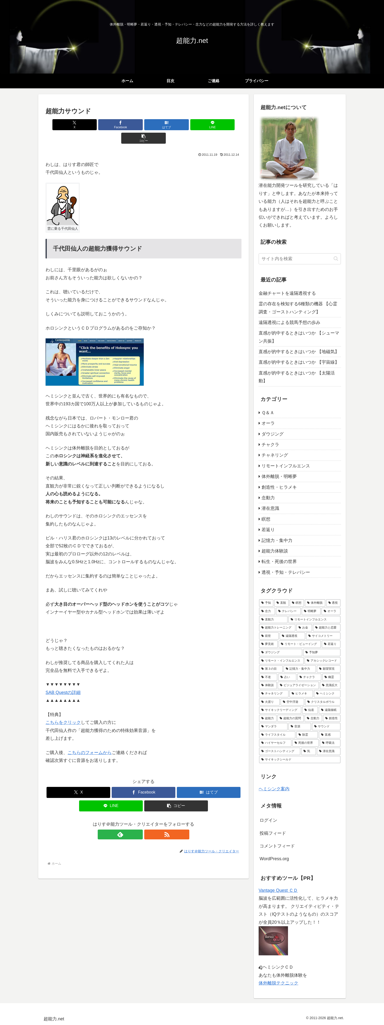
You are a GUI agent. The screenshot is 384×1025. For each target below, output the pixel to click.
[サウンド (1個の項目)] (326, 726)
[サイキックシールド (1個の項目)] (299, 759)
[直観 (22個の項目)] (281, 603)
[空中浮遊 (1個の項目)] (292, 702)
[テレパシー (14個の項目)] (288, 611)
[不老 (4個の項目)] (268, 677)
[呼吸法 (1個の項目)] (330, 743)
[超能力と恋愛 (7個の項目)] (326, 627)
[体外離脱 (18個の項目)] (315, 603)
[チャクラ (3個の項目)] (309, 677)
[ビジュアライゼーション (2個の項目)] (298, 685)
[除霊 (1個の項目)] (307, 735)
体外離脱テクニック (278, 983)
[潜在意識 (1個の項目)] (328, 751)
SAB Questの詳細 (63, 679)
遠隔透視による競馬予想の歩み (289, 322)
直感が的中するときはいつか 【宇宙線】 (299, 362)
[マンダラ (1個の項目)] (273, 726)
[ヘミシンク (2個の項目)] (327, 693)
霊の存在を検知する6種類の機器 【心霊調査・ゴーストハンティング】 (298, 307)
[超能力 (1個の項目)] (267, 718)
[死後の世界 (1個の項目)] (305, 743)
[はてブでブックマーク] (143, 124)
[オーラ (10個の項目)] (331, 611)
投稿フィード (273, 833)
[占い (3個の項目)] (287, 677)
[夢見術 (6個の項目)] (268, 644)
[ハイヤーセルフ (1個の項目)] (275, 743)
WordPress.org (274, 858)
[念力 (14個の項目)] (267, 611)
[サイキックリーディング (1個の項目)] (280, 710)
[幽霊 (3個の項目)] (331, 677)
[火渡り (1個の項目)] (269, 702)
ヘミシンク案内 (274, 788)
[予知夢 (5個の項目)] (321, 652)
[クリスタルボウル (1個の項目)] (322, 702)
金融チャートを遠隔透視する (287, 293)
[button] (209, 124)
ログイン (268, 820)
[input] (300, 258)
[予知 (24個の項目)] (266, 603)
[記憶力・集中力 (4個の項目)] (300, 669)
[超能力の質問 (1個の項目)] (290, 718)
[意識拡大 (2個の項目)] (330, 685)
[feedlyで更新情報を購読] (138, 821)
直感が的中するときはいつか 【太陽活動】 (297, 377)
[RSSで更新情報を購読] (149, 821)
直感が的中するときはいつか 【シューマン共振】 (299, 337)
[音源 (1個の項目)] (299, 726)
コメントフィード (277, 846)
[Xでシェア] (77, 124)
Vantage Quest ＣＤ (278, 890)
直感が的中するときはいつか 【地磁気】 (299, 351)
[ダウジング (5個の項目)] (280, 652)
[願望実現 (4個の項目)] (328, 669)
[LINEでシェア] (176, 124)
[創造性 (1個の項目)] (331, 718)
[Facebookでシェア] (110, 124)
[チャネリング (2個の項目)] (273, 693)
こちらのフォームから (90, 739)
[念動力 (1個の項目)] (313, 718)
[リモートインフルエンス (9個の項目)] (314, 619)
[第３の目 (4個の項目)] (271, 669)
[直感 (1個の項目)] (329, 735)
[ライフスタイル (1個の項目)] (277, 735)
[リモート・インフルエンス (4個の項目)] (281, 661)
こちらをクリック (63, 708)
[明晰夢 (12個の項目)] (311, 611)
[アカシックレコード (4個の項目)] (322, 661)
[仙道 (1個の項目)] (310, 710)
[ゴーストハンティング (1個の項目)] (279, 751)
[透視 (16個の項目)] (333, 603)
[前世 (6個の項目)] (269, 636)
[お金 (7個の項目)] (304, 627)
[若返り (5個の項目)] (331, 644)
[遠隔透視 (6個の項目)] (292, 636)
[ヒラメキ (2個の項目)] (301, 693)
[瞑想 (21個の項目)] (297, 603)
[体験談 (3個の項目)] (268, 685)
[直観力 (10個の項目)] (273, 619)
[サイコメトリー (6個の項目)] (323, 636)
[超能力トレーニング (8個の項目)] (277, 627)
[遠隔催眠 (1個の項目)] (329, 710)
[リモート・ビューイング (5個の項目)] (300, 644)
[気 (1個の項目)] (308, 751)
